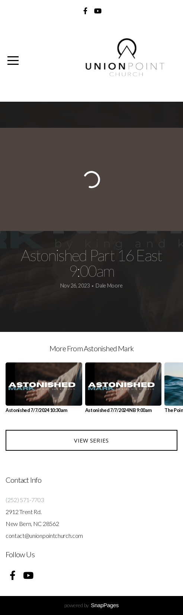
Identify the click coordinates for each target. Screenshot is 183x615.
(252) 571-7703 (25, 499)
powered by (91, 605)
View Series (91, 440)
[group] (44, 390)
